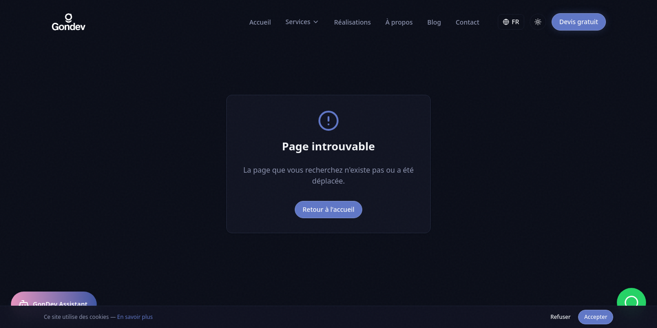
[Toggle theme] (538, 22)
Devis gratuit (578, 21)
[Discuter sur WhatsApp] (631, 302)
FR (511, 21)
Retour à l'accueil (328, 209)
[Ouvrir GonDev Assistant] (54, 304)
